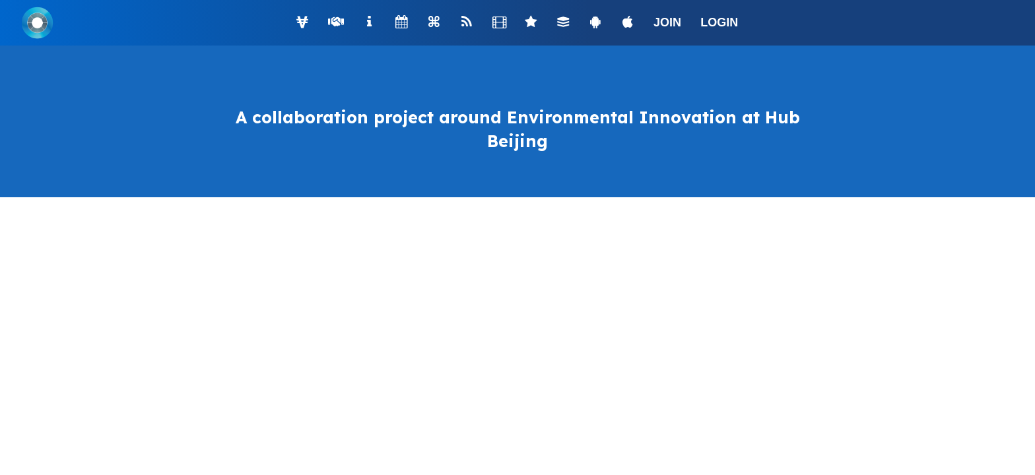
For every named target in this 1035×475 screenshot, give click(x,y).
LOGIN (719, 22)
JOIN (667, 22)
